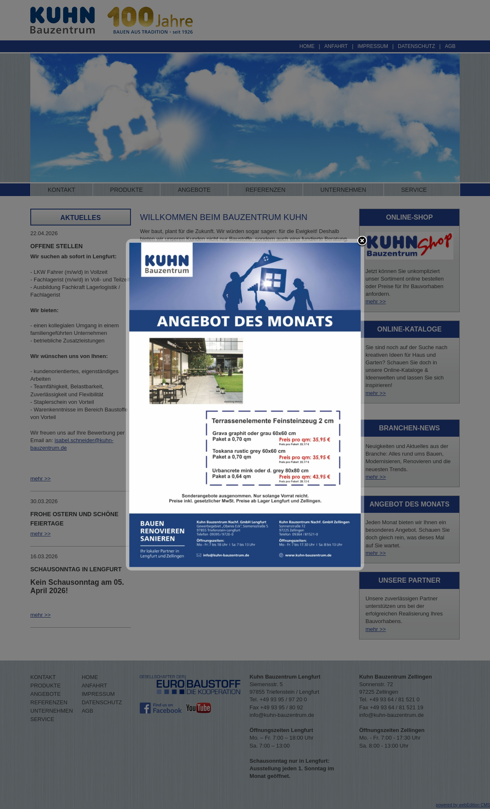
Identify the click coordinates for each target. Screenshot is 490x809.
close (362, 241)
